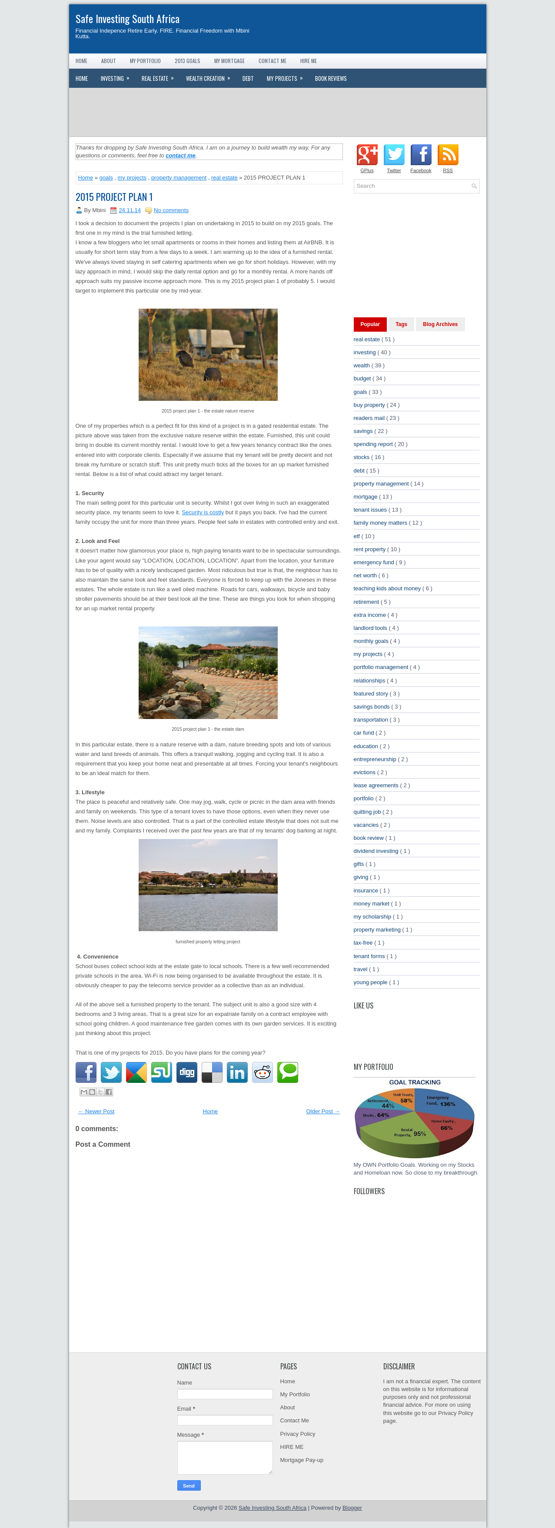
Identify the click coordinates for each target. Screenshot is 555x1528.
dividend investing (377, 851)
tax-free (364, 942)
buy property (370, 405)
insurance (367, 890)
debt (360, 470)
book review (370, 838)
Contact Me (272, 60)
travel (361, 969)
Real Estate (160, 76)
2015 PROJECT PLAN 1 (114, 196)
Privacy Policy (298, 1434)
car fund (365, 732)
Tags (401, 324)
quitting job (368, 812)
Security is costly (203, 512)
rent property (370, 549)
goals (106, 177)
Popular (370, 324)
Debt (248, 78)
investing (366, 352)
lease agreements (377, 785)
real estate (224, 177)
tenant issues (371, 509)
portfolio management (382, 667)
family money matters (381, 522)
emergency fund (375, 562)
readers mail (370, 418)
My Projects (288, 76)
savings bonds (373, 706)
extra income (371, 615)
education (367, 746)
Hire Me (308, 60)
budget (363, 378)
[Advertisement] (278, 111)
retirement (367, 602)
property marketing (378, 929)
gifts (360, 864)
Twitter (394, 170)
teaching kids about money (388, 588)
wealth (363, 365)
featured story (372, 693)
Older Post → (323, 1111)
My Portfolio (145, 60)
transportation (372, 719)
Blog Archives (440, 324)
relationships (370, 680)
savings (364, 431)
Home (81, 60)
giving (362, 877)
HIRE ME (292, 1447)
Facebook (420, 170)
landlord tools (371, 628)
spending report (374, 444)
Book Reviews (331, 78)
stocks (362, 457)
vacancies (367, 825)
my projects (132, 177)
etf (358, 536)
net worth (366, 575)
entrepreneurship (376, 759)
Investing (118, 76)
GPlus (367, 170)
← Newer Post (96, 1111)
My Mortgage (229, 60)
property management (178, 177)
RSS (448, 170)
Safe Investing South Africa (127, 18)
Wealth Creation (211, 76)
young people (371, 982)
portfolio (365, 798)
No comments (171, 210)
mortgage (366, 496)
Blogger (352, 1508)
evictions (365, 772)
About (108, 60)
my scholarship (373, 916)
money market (372, 903)
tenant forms (370, 956)
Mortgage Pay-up (302, 1460)
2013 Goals (187, 60)
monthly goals (372, 641)
